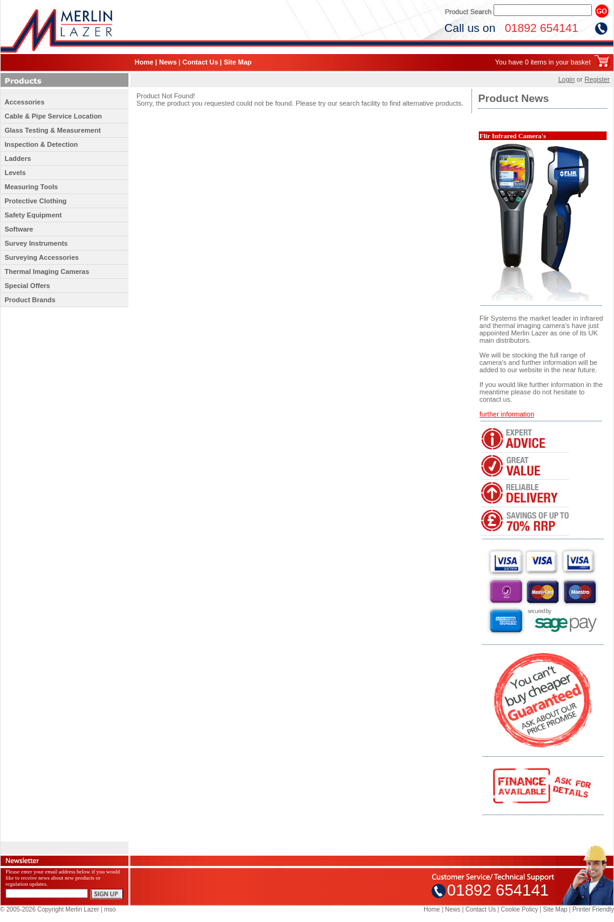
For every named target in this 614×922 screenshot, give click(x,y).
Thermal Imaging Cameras (47, 271)
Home (144, 62)
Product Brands (30, 299)
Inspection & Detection (41, 144)
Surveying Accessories (42, 257)
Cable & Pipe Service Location (53, 116)
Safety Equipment (33, 215)
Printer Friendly (593, 909)
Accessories (25, 102)
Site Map (237, 62)
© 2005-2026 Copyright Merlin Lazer (49, 909)
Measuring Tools (31, 186)
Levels (15, 172)
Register (597, 79)
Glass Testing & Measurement (53, 130)
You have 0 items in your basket (543, 62)
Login (566, 79)
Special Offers (27, 285)
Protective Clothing (36, 201)
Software (19, 229)
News (168, 62)
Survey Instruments (36, 243)
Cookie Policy (519, 909)
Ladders (18, 158)
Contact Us (200, 62)
